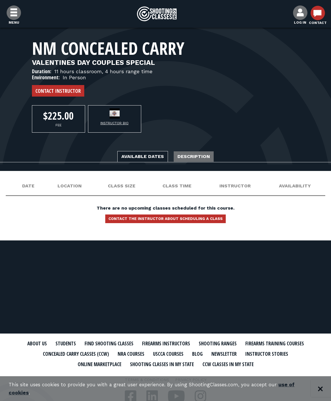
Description (200, 157)
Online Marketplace (172, 363)
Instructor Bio (114, 123)
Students (88, 344)
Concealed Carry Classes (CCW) (152, 354)
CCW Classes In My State (165, 374)
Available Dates (138, 157)
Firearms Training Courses (68, 354)
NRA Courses (216, 354)
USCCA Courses (258, 354)
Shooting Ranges (265, 344)
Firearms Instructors (205, 344)
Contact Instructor (58, 90)
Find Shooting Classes (138, 344)
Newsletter (62, 363)
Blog (292, 354)
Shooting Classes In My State (245, 363)
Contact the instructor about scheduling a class (166, 221)
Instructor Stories (111, 363)
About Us (55, 344)
